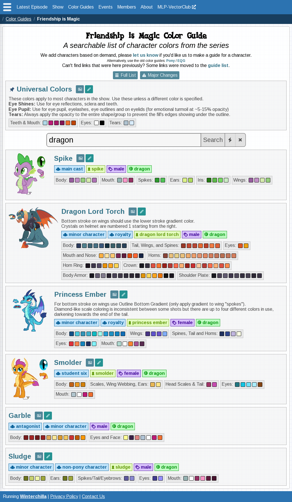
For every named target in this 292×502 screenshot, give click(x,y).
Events (105, 7)
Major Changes (163, 75)
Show (58, 7)
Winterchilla (33, 496)
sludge (123, 467)
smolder (105, 373)
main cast (72, 168)
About (147, 7)
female (185, 322)
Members (126, 7)
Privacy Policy (64, 496)
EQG (181, 61)
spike (98, 168)
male (119, 168)
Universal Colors (44, 89)
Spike (63, 158)
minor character (87, 234)
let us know (145, 55)
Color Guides (81, 7)
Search (213, 139)
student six (74, 373)
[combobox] (123, 140)
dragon (142, 168)
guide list (218, 65)
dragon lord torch (159, 234)
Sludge (20, 456)
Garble (20, 415)
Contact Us (93, 496)
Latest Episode (32, 7)
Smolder (68, 362)
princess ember (149, 322)
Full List (128, 75)
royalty (123, 234)
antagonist (28, 426)
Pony (170, 61)
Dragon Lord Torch (93, 211)
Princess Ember (80, 294)
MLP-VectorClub (174, 7)
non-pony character (84, 467)
